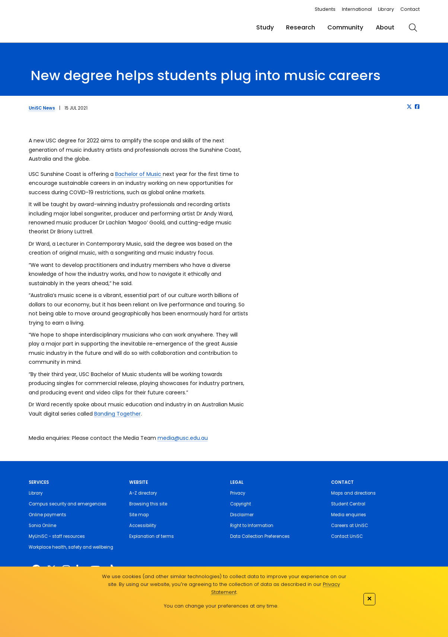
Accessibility (142, 526)
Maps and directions (353, 493)
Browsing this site (148, 504)
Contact (410, 9)
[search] (413, 27)
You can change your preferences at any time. (221, 605)
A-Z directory (143, 493)
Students (325, 9)
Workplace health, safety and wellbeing (71, 547)
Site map (139, 515)
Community (345, 27)
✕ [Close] (369, 598)
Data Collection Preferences (260, 536)
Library (386, 9)
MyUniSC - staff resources (57, 536)
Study (265, 27)
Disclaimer (242, 515)
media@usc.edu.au (183, 438)
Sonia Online (42, 526)
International (357, 9)
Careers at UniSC (349, 526)
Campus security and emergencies (68, 504)
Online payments (47, 515)
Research (300, 27)
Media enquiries (348, 515)
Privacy (237, 493)
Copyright (240, 504)
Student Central (348, 504)
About (385, 27)
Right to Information (251, 526)
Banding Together (117, 413)
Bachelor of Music (139, 174)
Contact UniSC (347, 536)
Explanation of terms (151, 536)
